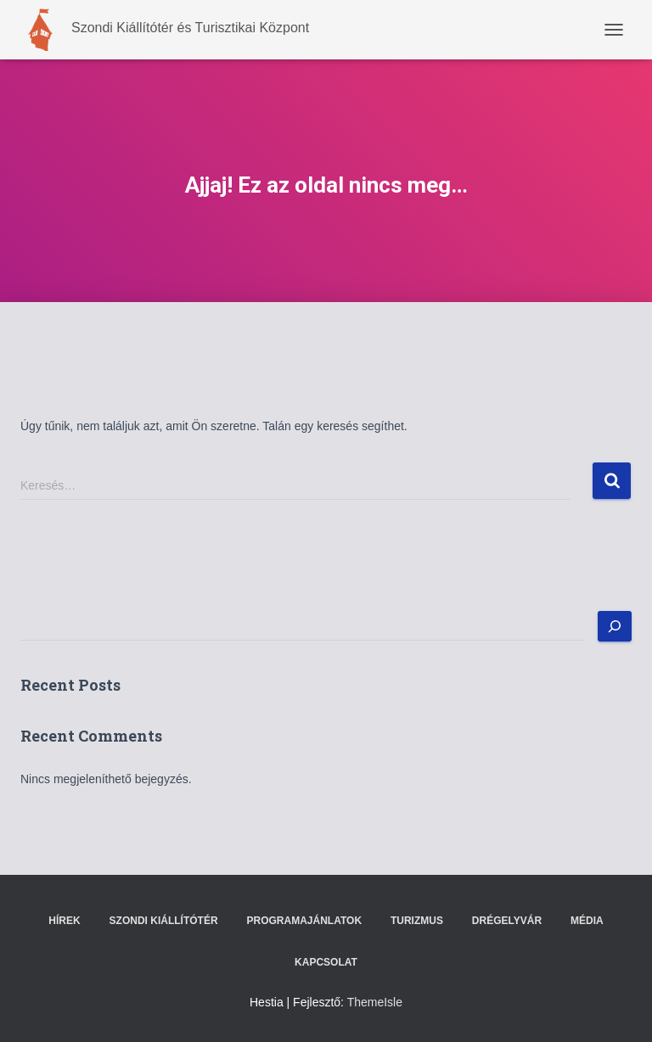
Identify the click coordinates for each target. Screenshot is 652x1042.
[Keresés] (615, 626)
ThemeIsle (374, 1002)
